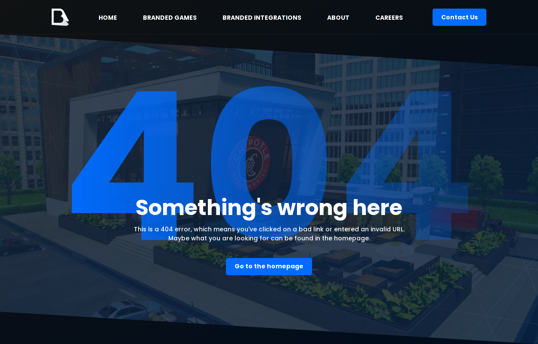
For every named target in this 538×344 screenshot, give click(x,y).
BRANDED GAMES (170, 17)
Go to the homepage (269, 266)
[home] (60, 17)
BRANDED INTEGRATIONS (262, 17)
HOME (108, 17)
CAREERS (389, 17)
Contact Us (459, 17)
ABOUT (338, 17)
